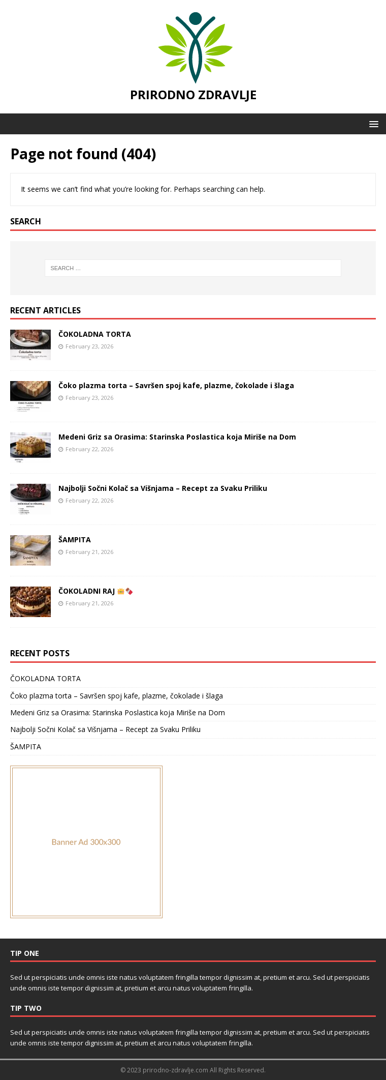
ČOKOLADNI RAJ (95, 591)
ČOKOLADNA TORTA (94, 334)
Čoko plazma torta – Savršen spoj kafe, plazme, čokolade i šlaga (176, 385)
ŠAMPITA (74, 539)
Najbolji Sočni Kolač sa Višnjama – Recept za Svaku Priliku (162, 488)
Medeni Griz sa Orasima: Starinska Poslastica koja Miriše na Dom (177, 437)
